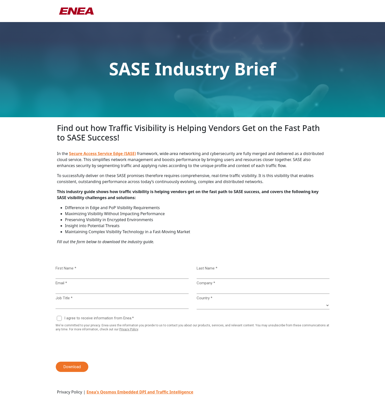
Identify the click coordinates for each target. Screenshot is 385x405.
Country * (204, 298)
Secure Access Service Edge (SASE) (102, 153)
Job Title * (64, 298)
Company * (206, 283)
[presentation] (90, 346)
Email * (61, 283)
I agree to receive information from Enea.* (99, 318)
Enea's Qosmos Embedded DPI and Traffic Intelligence (140, 392)
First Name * (66, 268)
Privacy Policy (128, 329)
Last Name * (207, 268)
